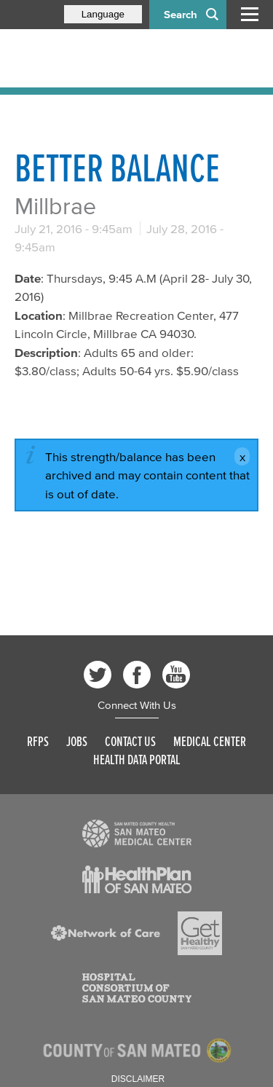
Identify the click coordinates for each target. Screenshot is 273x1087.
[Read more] (136, 833)
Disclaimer (138, 1079)
